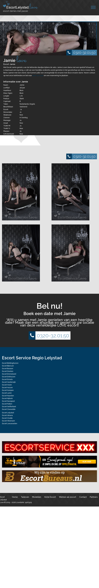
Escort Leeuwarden (9, 424)
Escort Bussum (7, 369)
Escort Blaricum (8, 366)
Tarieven (25, 497)
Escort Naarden (8, 396)
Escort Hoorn (7, 385)
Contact (83, 497)
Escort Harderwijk (9, 382)
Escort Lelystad (8, 413)
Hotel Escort (50, 497)
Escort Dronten (7, 371)
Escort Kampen (8, 390)
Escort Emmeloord (9, 374)
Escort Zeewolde (8, 409)
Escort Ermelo (7, 379)
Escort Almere (7, 415)
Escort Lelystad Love (3, 499)
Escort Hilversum (8, 421)
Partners (94, 497)
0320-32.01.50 (81, 52)
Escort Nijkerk (7, 398)
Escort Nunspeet (8, 401)
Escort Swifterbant (9, 407)
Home (15, 497)
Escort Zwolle (7, 418)
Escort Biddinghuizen (10, 363)
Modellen (36, 497)
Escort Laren (7, 393)
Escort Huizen (7, 388)
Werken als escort (67, 497)
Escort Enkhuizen (8, 377)
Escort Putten (7, 404)
